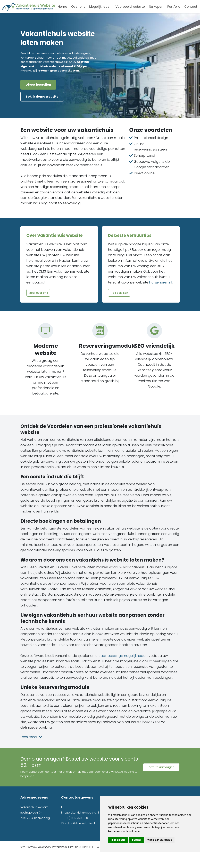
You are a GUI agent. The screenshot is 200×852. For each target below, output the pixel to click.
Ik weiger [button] (136, 840)
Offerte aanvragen (161, 766)
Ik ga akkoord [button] (118, 840)
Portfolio (173, 6)
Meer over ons (38, 292)
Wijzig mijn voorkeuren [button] (159, 840)
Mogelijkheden (100, 6)
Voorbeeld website (130, 6)
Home (62, 6)
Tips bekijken (119, 292)
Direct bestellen (38, 85)
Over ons (78, 6)
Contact (190, 6)
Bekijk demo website (42, 96)
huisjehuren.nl (160, 281)
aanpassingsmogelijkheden (124, 654)
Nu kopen (156, 6)
